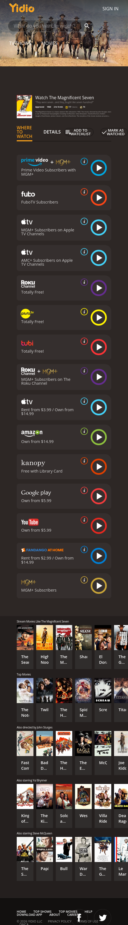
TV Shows (20, 43)
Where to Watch (24, 132)
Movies (49, 43)
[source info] (83, 161)
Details (52, 132)
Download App (29, 914)
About (54, 914)
